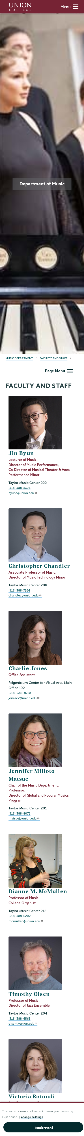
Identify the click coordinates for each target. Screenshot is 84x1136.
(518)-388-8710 (20, 693)
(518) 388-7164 (19, 590)
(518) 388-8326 (19, 488)
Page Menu (59, 371)
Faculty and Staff (53, 358)
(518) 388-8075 (19, 813)
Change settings (32, 1117)
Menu (69, 6)
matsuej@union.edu (24, 818)
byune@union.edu (23, 493)
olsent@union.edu (23, 1023)
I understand (44, 1128)
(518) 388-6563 (19, 1018)
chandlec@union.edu (25, 595)
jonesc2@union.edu (24, 698)
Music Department (19, 358)
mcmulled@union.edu (26, 921)
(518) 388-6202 (20, 916)
